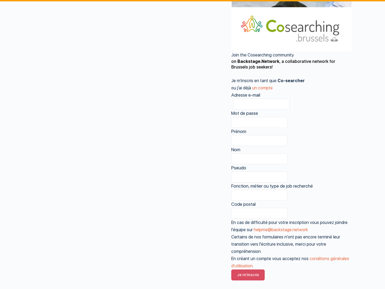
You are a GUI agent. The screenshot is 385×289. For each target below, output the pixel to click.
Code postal (243, 204)
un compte (262, 87)
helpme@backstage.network (281, 229)
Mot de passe (244, 113)
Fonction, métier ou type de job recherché (272, 186)
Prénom (238, 131)
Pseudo (238, 167)
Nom (235, 149)
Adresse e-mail (245, 95)
